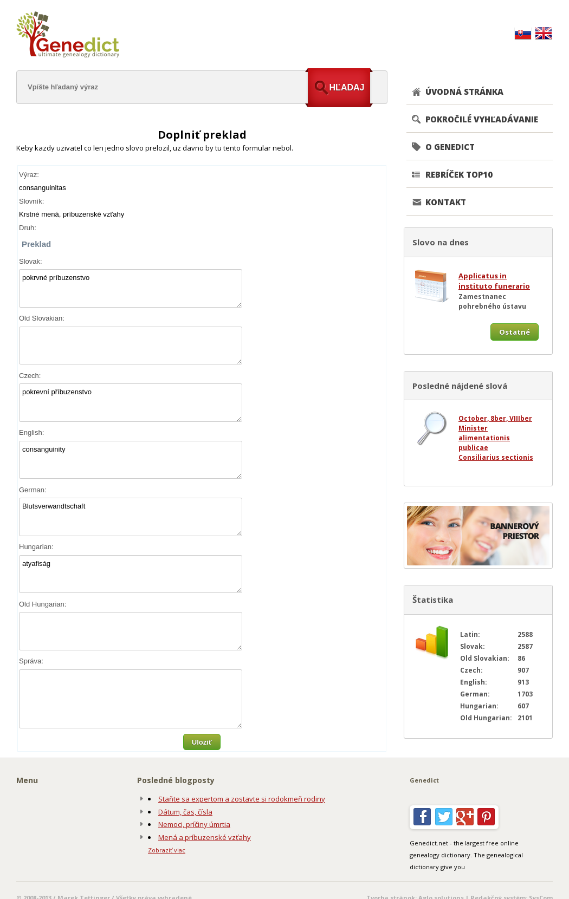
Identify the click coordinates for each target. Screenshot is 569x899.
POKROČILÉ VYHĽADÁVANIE (481, 119)
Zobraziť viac (166, 850)
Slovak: (30, 261)
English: (31, 432)
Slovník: (31, 201)
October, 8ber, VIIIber (495, 418)
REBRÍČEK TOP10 (459, 174)
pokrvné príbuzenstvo (130, 288)
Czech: (30, 376)
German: (33, 490)
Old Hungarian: (42, 604)
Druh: (27, 228)
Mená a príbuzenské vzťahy (204, 837)
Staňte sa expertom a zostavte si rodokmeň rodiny (241, 799)
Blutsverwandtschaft (130, 517)
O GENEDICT (450, 146)
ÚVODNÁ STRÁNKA (464, 91)
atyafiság (130, 574)
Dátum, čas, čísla (185, 812)
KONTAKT (445, 202)
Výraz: (29, 175)
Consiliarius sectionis (495, 457)
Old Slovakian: (41, 318)
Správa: (31, 661)
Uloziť (202, 742)
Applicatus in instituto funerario (494, 281)
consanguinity (130, 460)
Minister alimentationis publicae (484, 438)
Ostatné (514, 332)
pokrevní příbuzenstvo (130, 402)
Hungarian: (36, 547)
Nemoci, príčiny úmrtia (194, 824)
